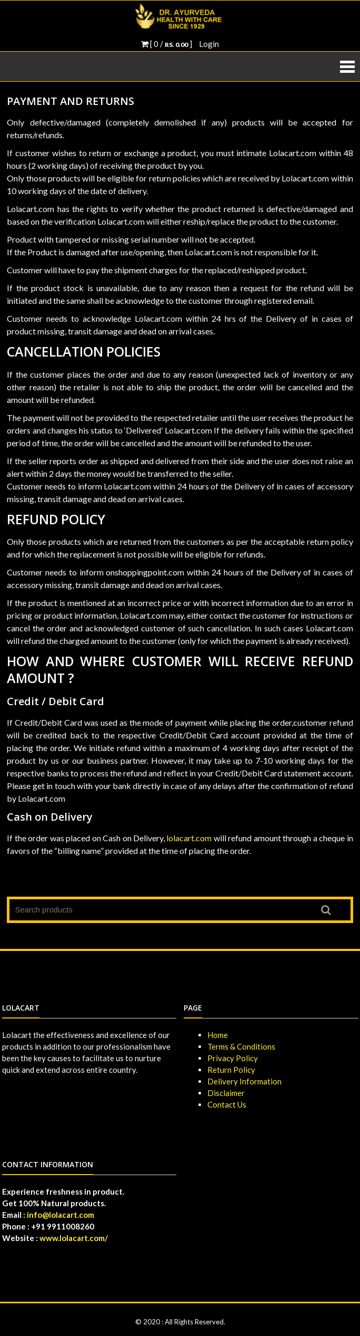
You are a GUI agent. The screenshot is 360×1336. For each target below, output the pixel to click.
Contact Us (226, 1104)
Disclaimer (226, 1093)
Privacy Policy (232, 1058)
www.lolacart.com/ (73, 1238)
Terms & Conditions (241, 1046)
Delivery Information (244, 1081)
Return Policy (231, 1069)
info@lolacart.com (60, 1214)
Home (217, 1035)
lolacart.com (189, 838)
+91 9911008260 (62, 1226)
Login (209, 44)
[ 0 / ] (166, 44)
